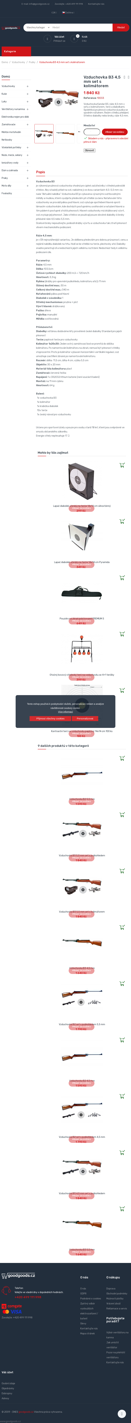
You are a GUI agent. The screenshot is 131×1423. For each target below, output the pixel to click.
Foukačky (7, 193)
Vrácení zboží (113, 1303)
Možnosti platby (115, 1298)
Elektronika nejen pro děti (15, 116)
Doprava (110, 1288)
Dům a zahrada (10, 170)
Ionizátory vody (10, 162)
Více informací (65, 711)
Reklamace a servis (116, 1308)
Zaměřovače (8, 124)
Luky (4, 101)
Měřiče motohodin (11, 132)
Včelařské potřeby (11, 147)
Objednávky (8, 1388)
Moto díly (6, 185)
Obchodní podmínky (116, 1293)
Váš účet (7, 1372)
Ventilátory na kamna (13, 109)
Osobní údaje (8, 1383)
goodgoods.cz (26, 1412)
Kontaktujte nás (96, 4)
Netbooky (7, 139)
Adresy (5, 1398)
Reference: (90, 98)
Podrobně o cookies (90, 1298)
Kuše (4, 94)
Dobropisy (7, 1393)
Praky (5, 178)
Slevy (83, 1323)
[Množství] (92, 132)
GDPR (83, 1293)
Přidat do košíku (114, 132)
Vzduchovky (8, 86)
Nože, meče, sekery (12, 155)
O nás (83, 1288)
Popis (40, 172)
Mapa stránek (87, 1333)
